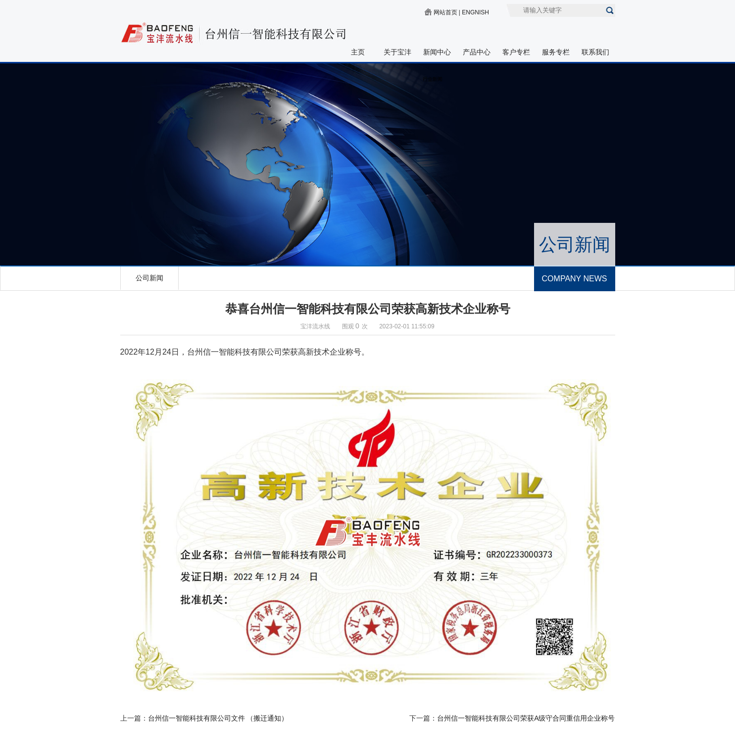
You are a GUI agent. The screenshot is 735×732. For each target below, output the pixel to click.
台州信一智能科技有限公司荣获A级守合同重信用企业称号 (526, 718)
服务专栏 (556, 52)
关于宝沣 (397, 52)
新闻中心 (437, 52)
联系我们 (595, 52)
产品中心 (476, 52)
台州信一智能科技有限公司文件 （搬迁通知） (218, 718)
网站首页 (445, 12)
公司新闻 (149, 278)
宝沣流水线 (315, 326)
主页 (358, 52)
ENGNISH (475, 12)
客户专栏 (516, 52)
